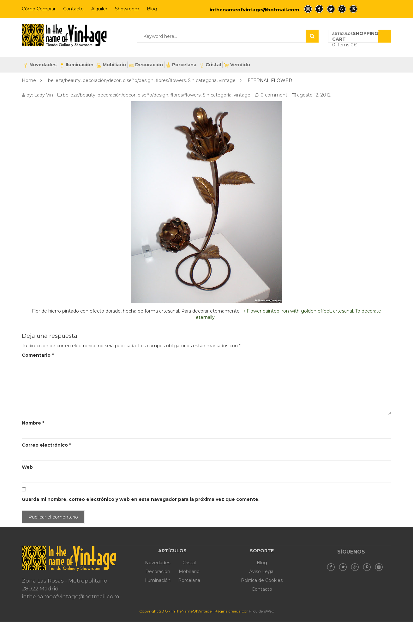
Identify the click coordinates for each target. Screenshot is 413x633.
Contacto (73, 9)
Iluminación (76, 64)
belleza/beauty (64, 80)
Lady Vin (43, 95)
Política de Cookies (262, 580)
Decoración (146, 64)
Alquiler (99, 9)
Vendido (237, 64)
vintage (227, 80)
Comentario (38, 355)
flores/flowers (171, 80)
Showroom (127, 9)
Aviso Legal (261, 571)
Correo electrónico (46, 445)
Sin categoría (202, 80)
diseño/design (138, 80)
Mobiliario (111, 64)
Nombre (33, 423)
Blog (152, 9)
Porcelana (181, 65)
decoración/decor (102, 80)
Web (27, 467)
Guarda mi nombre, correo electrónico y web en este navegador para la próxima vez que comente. (141, 499)
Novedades (40, 64)
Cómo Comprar (39, 9)
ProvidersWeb (261, 611)
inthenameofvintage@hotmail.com (254, 10)
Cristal (210, 64)
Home (29, 80)
